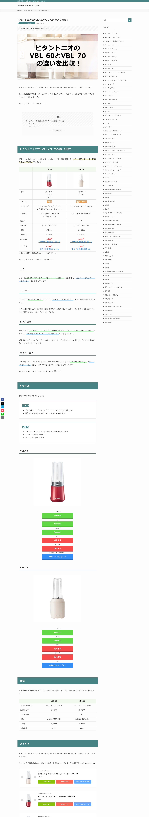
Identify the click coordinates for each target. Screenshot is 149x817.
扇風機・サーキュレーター (113, 227)
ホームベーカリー (110, 148)
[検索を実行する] (130, 20)
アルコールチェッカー (111, 49)
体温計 (107, 199)
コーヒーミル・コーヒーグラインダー (116, 81)
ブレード (36, 127)
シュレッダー (109, 96)
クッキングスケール (111, 77)
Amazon (57, 516)
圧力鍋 (107, 211)
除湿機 (107, 282)
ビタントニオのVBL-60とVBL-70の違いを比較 (46, 121)
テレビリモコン (109, 108)
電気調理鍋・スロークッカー (113, 310)
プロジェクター (109, 140)
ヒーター (107, 124)
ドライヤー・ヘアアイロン (113, 116)
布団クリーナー (109, 219)
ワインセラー (109, 187)
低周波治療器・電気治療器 (113, 191)
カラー (35, 124)
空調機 (107, 266)
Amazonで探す (47, 781)
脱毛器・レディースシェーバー (114, 274)
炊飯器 (107, 255)
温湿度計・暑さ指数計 (111, 247)
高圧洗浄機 (108, 326)
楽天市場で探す (65, 781)
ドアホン (107, 112)
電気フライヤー (109, 306)
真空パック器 (109, 259)
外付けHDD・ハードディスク (113, 215)
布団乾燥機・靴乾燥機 (111, 223)
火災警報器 (108, 251)
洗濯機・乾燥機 (109, 231)
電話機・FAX (109, 314)
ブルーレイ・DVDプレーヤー (113, 132)
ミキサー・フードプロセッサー (27, 23)
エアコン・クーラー (111, 53)
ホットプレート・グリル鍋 (113, 160)
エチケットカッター (111, 57)
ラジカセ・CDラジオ (111, 183)
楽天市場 (57, 540)
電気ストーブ (109, 302)
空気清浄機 (108, 262)
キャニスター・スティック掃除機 (115, 73)
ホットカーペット (110, 156)
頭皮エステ (108, 318)
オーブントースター (111, 61)
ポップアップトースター (112, 164)
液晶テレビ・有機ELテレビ (113, 239)
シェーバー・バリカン (111, 92)
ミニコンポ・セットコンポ (113, 171)
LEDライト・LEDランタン (113, 37)
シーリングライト (110, 88)
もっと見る (57, 130)
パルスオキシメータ (111, 120)
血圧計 (107, 278)
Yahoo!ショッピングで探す (83, 781)
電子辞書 (107, 294)
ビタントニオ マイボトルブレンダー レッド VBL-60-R (56, 796)
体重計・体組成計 (110, 203)
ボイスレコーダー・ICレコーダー (115, 152)
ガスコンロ (108, 65)
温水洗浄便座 (109, 243)
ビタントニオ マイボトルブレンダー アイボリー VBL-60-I (58, 774)
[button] (2, 399)
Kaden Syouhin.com (28, 5)
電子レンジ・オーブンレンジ (113, 290)
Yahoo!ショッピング (57, 557)
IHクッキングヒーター (111, 33)
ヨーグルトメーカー (111, 175)
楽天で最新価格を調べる (49, 249)
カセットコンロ (109, 69)
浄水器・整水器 (109, 235)
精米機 (107, 270)
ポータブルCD (109, 144)
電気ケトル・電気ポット (112, 298)
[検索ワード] (117, 20)
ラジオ (107, 179)
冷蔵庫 (107, 207)
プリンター (108, 128)
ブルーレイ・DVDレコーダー (113, 136)
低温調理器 (108, 195)
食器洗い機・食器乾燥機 (112, 322)
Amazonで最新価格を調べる (49, 242)
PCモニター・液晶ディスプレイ (114, 41)
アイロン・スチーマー (111, 45)
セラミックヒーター (111, 100)
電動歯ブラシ (109, 286)
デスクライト (109, 104)
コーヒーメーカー (110, 84)
